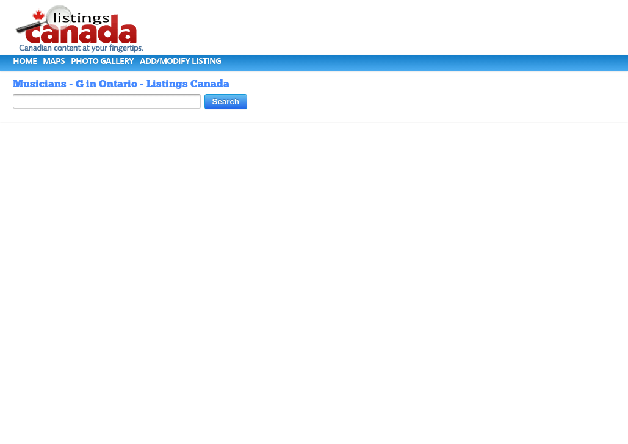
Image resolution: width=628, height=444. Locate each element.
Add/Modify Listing (180, 60)
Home (25, 60)
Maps (54, 60)
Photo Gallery (102, 60)
